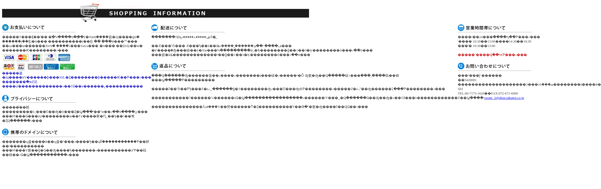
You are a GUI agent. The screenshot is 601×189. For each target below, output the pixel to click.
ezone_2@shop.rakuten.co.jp (504, 98)
